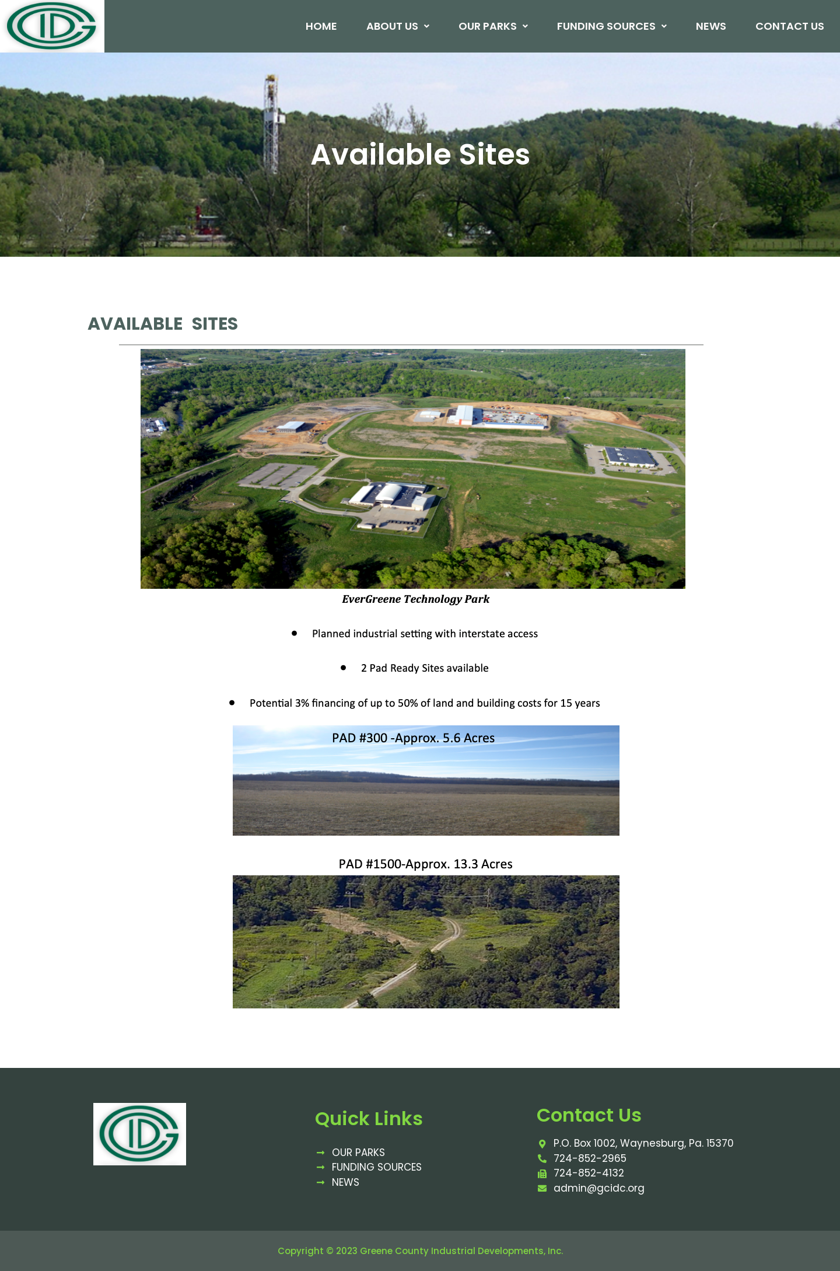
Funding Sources (611, 26)
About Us (397, 26)
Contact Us (789, 26)
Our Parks (492, 26)
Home (321, 26)
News (710, 26)
